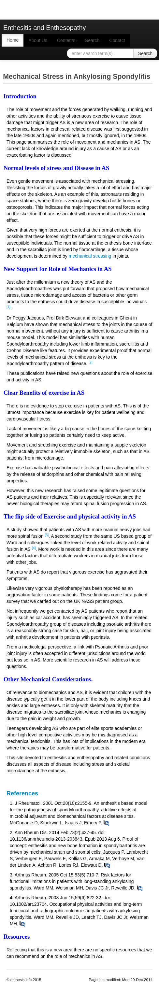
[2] (91, 362)
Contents (68, 40)
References (22, 793)
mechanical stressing (90, 256)
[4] (34, 548)
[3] (47, 535)
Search (92, 40)
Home (13, 40)
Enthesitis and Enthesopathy (44, 27)
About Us (37, 40)
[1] (8, 307)
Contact (117, 40)
